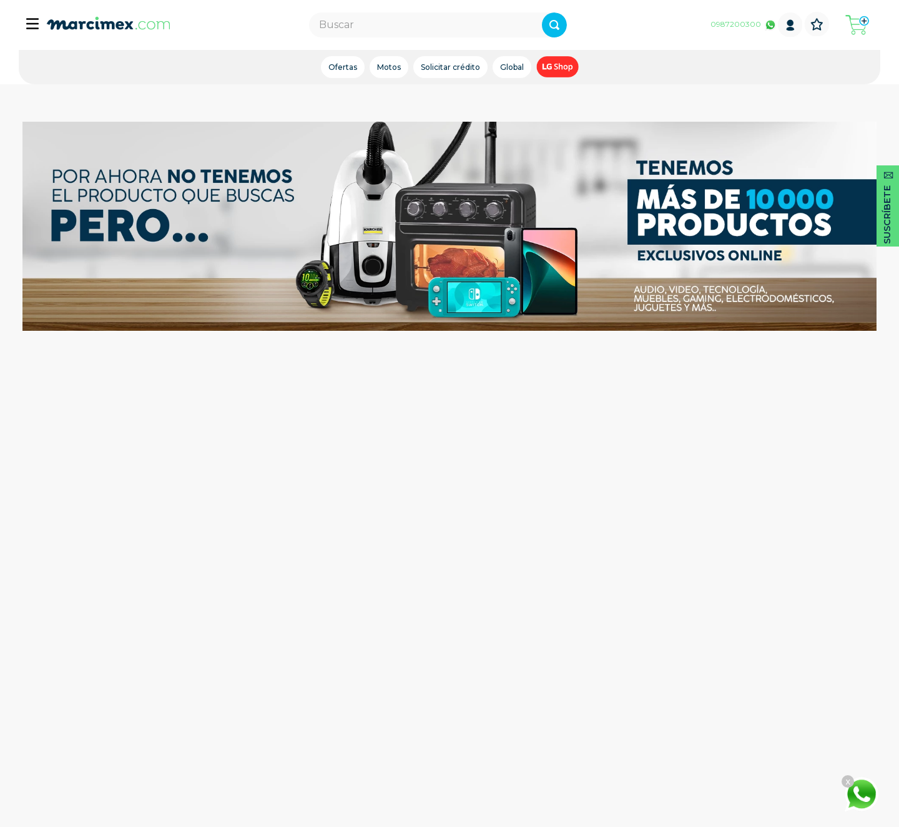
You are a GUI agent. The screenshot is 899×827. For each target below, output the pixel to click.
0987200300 (735, 24)
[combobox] (438, 24)
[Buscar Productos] (554, 24)
